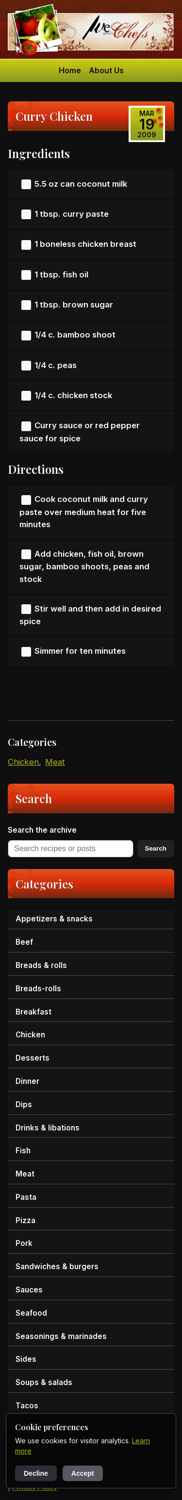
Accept (82, 1473)
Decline (36, 1473)
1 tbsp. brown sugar (73, 304)
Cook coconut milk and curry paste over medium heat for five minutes (83, 511)
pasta (26, 1197)
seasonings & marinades (61, 1336)
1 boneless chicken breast (85, 244)
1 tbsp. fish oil (61, 274)
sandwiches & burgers (57, 1266)
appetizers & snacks (54, 918)
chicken (23, 762)
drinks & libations (48, 1127)
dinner (27, 1081)
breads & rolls (41, 965)
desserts (33, 1058)
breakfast (33, 1011)
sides (26, 1359)
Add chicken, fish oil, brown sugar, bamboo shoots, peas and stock (84, 566)
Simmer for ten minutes (80, 651)
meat (55, 762)
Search (155, 848)
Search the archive (42, 830)
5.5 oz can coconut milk (80, 184)
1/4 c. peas (55, 365)
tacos (27, 1405)
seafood (31, 1313)
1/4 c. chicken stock (73, 395)
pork (24, 1243)
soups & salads (44, 1382)
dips (24, 1104)
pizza (25, 1220)
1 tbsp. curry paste (71, 214)
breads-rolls (38, 988)
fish (23, 1150)
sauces (29, 1289)
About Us (106, 70)
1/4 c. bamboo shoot (75, 334)
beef (24, 942)
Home (70, 70)
